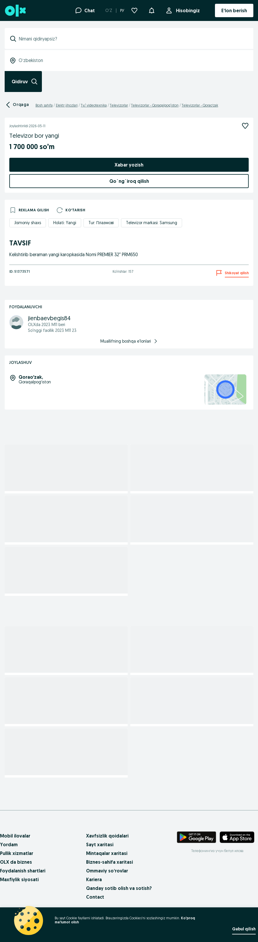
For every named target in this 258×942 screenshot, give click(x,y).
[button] (151, 10)
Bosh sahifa (44, 105)
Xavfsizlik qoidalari (107, 836)
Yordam (9, 844)
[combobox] (132, 38)
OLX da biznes (16, 862)
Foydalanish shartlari (22, 871)
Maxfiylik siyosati (19, 879)
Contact (95, 897)
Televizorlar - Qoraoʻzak (200, 105)
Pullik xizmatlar (16, 853)
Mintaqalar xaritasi (106, 853)
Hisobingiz (187, 10)
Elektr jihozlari (67, 105)
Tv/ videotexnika (94, 105)
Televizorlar (119, 105)
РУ (122, 10)
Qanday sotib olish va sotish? (119, 888)
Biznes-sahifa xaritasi (109, 862)
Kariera (94, 879)
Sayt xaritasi (99, 844)
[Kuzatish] (245, 125)
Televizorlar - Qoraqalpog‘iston (155, 105)
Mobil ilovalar (15, 836)
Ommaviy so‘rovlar (107, 871)
